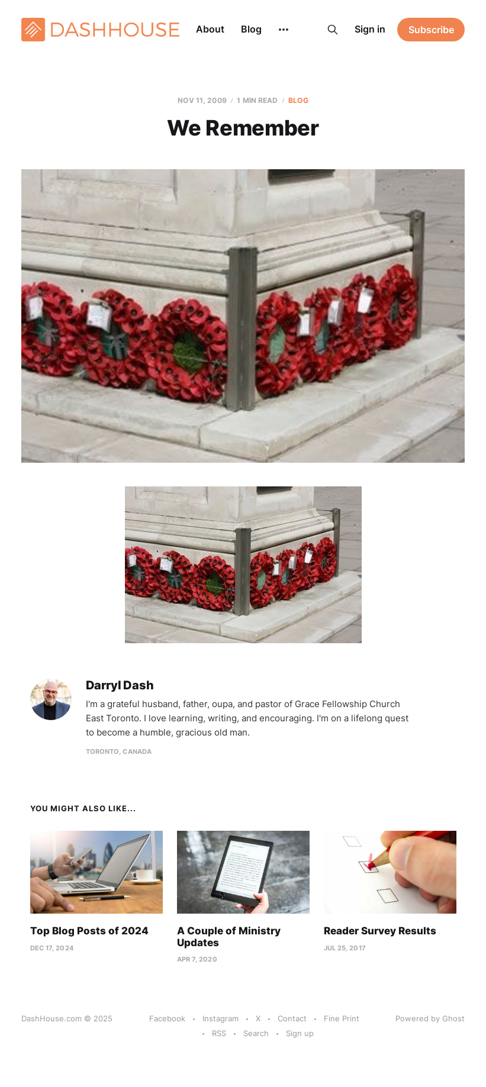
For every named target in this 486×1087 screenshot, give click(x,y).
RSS (219, 1033)
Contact (292, 1018)
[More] (283, 29)
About (210, 29)
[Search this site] (333, 29)
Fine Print (341, 1018)
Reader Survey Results (380, 931)
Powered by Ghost (430, 1018)
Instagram (220, 1018)
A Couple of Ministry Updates (229, 937)
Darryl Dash (120, 685)
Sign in (370, 29)
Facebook (167, 1018)
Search (256, 1033)
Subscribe (431, 30)
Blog (251, 29)
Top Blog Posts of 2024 (89, 931)
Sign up (300, 1033)
